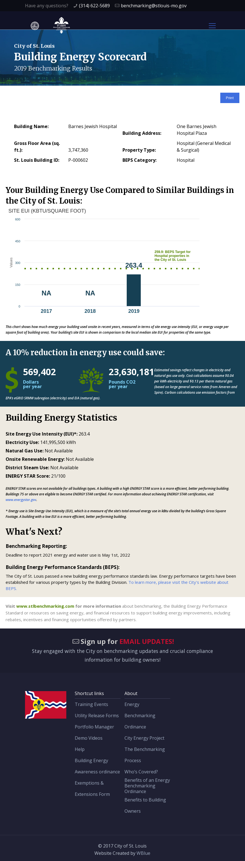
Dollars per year (32, 384)
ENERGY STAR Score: (28, 476)
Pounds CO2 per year (122, 384)
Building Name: (31, 126)
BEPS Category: (139, 160)
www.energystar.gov (21, 499)
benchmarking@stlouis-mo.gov (154, 6)
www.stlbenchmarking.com (45, 606)
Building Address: (141, 133)
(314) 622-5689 (94, 6)
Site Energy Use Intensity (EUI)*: (42, 434)
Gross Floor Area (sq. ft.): (37, 146)
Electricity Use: (22, 442)
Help (80, 749)
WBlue (143, 853)
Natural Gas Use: (25, 451)
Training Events (91, 704)
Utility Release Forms (97, 715)
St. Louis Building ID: (36, 160)
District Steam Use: (27, 467)
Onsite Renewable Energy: (35, 459)
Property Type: (139, 150)
